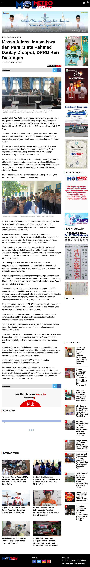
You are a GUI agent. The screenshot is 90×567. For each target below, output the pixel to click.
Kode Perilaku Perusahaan (73, 563)
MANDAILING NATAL (14, 37)
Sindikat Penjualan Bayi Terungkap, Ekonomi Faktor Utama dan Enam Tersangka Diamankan (82, 428)
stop (59, 65)
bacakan (51, 65)
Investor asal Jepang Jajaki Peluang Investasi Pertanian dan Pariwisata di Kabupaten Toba (82, 461)
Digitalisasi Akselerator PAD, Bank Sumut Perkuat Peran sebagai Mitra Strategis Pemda (82, 513)
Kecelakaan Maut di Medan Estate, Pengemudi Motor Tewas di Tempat (14, 540)
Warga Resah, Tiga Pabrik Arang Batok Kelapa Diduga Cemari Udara (82, 445)
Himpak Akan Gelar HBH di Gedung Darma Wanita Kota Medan (82, 497)
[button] (88, 1)
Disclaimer (81, 561)
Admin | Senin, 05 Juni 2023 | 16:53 (11, 62)
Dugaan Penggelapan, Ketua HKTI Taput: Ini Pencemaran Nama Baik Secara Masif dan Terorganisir (81, 377)
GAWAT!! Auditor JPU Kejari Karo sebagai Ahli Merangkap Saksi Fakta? (81, 396)
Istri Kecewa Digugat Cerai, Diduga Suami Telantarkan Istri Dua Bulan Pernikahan (82, 411)
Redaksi (65, 561)
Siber (73, 561)
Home (4, 37)
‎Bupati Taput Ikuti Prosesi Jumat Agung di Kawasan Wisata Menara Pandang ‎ (14, 510)
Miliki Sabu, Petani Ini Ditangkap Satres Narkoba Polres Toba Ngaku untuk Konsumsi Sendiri (81, 356)
